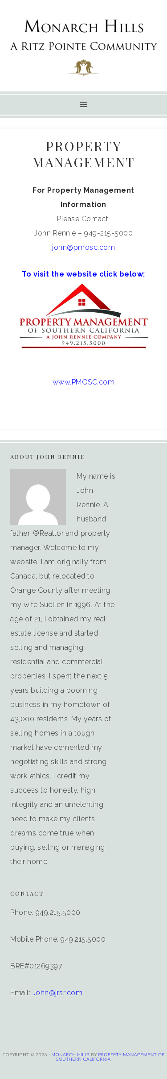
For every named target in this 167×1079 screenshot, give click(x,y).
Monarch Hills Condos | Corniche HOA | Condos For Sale (83, 47)
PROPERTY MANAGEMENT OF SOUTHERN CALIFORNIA (110, 1057)
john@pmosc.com (83, 247)
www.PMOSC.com (84, 382)
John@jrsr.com (58, 992)
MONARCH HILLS (70, 1054)
